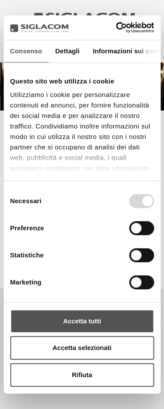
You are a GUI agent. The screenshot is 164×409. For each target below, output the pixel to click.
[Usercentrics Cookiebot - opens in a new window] (117, 27)
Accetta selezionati (82, 347)
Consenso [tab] (26, 51)
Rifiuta (82, 374)
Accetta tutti (82, 321)
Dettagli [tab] (67, 51)
